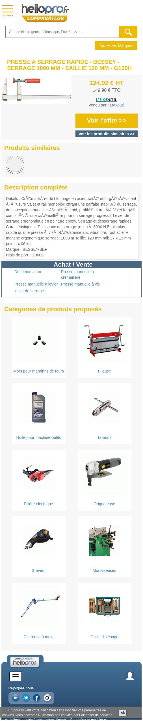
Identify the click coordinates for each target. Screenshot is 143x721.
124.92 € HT (106, 82)
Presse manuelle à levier (36, 284)
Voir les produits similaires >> (107, 134)
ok (123, 713)
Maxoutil (117, 105)
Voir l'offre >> (106, 120)
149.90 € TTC (106, 90)
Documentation (27, 271)
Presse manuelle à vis (80, 284)
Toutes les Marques (116, 45)
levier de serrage (29, 291)
